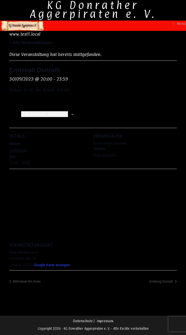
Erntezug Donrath (162, 281)
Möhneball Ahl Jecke (26, 281)
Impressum (105, 321)
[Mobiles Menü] (179, 23)
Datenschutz (82, 321)
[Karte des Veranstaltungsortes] (93, 205)
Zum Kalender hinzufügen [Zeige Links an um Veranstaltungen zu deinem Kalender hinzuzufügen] (44, 114)
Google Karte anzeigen (52, 265)
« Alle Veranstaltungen (30, 42)
